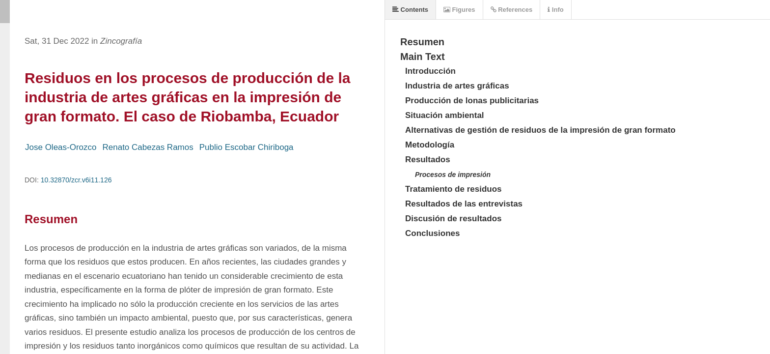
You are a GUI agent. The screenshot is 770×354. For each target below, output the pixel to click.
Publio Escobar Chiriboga (246, 147)
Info (555, 9)
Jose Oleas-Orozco (61, 147)
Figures (459, 9)
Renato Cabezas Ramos (148, 147)
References (512, 9)
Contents (410, 9)
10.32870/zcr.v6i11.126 (76, 180)
